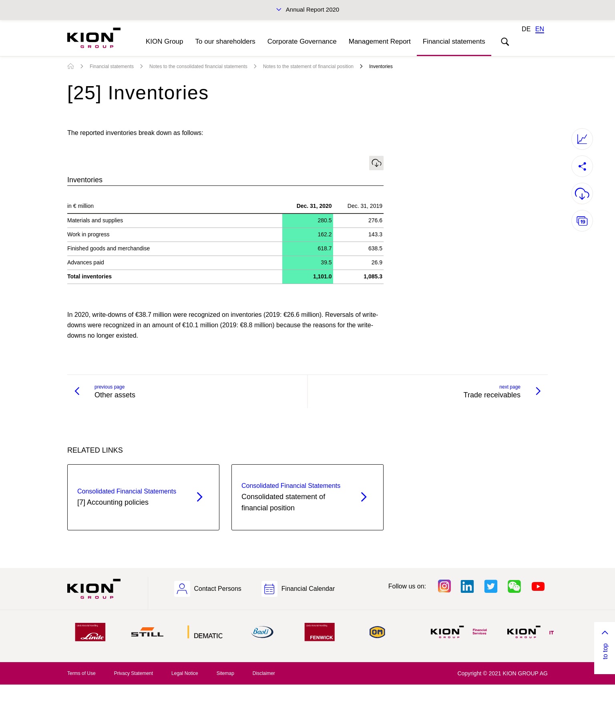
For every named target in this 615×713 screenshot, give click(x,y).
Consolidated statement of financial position (293, 496)
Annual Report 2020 (312, 9)
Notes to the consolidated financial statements (198, 66)
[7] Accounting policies (129, 496)
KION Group (164, 41)
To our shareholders (225, 41)
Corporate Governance (302, 41)
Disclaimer (264, 673)
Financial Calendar (308, 588)
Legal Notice (184, 673)
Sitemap (225, 673)
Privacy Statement (133, 673)
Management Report (380, 41)
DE (526, 29)
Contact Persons (217, 588)
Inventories (381, 66)
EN (539, 29)
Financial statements (454, 41)
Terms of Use (81, 673)
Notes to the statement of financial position (308, 66)
